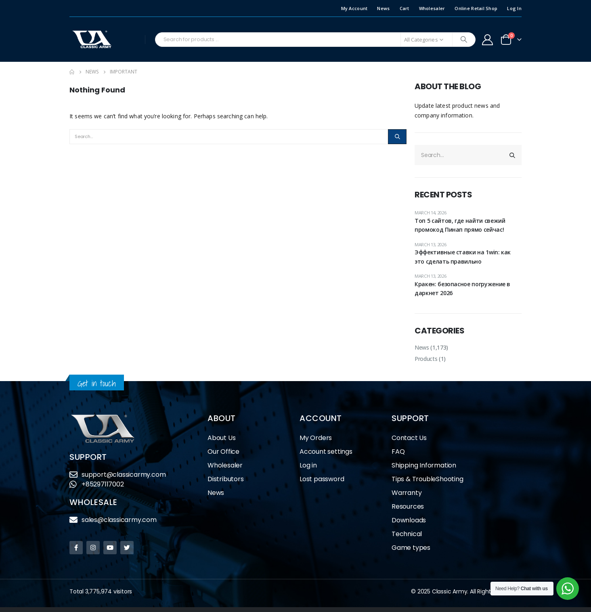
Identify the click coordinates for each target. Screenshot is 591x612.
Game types (411, 547)
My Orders (316, 437)
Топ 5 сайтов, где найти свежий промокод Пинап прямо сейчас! (460, 225)
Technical (407, 534)
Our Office (223, 451)
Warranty (406, 492)
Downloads (409, 520)
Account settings (326, 451)
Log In (514, 8)
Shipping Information (424, 465)
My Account (354, 8)
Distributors (227, 479)
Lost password (322, 479)
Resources (408, 506)
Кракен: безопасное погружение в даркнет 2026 (462, 288)
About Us (221, 437)
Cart (404, 8)
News (383, 8)
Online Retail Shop (476, 8)
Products (426, 359)
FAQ (398, 451)
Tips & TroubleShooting (427, 479)
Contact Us (409, 437)
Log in (308, 465)
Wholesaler (432, 8)
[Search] (464, 39)
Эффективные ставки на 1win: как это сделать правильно (463, 256)
